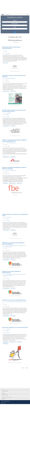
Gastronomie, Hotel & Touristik (20, 245)
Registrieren (3, 393)
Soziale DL (8, 329)
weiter (27, 367)
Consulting (9, 217)
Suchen (15, 32)
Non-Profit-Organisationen (11, 142)
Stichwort (14, 20)
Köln (6, 248)
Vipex (8, 401)
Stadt (15, 27)
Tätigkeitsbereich (14, 23)
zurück (23, 367)
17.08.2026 (8, 278)
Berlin (6, 51)
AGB (2, 389)
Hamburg (6, 114)
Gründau (6, 79)
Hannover (7, 218)
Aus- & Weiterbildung (10, 245)
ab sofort (8, 53)
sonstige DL (9, 113)
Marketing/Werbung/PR (11, 78)
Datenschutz (3, 398)
